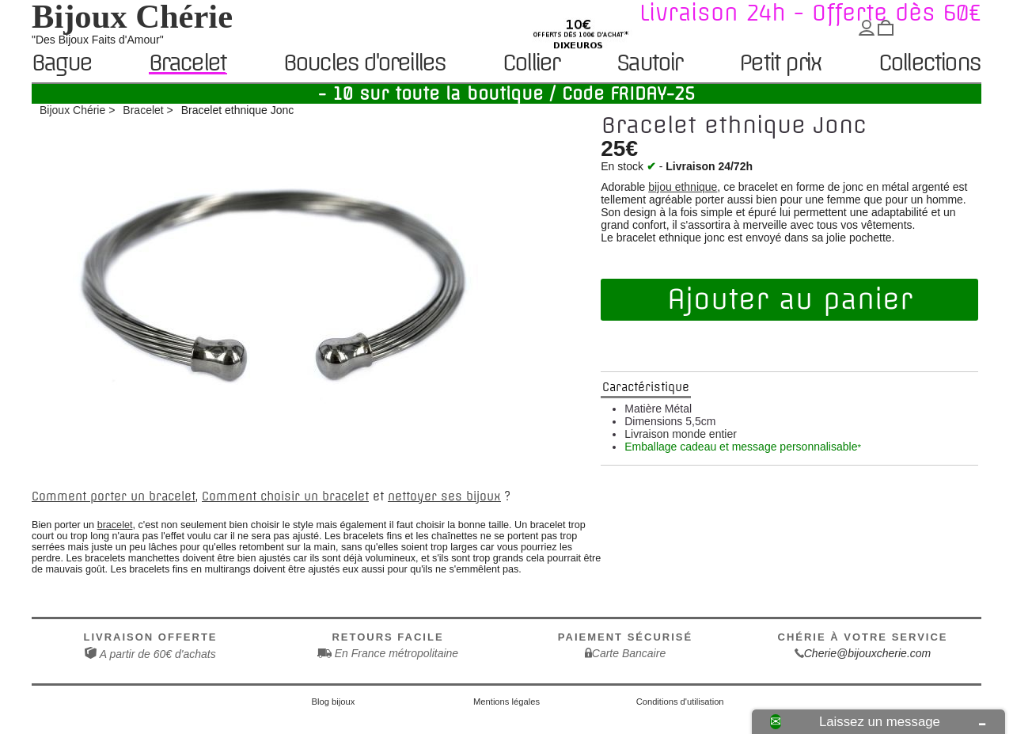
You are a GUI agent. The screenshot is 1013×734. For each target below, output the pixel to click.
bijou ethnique (682, 187)
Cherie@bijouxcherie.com (867, 653)
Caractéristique (645, 387)
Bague (61, 63)
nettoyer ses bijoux (444, 496)
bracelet (115, 525)
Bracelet (187, 63)
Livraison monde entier (680, 434)
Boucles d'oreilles (364, 63)
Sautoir (649, 63)
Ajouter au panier (789, 299)
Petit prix (780, 63)
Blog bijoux (333, 701)
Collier (531, 63)
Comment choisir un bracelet (285, 496)
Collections (929, 63)
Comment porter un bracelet (113, 496)
